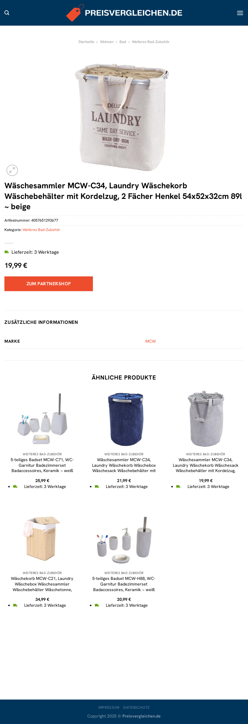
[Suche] (6, 13)
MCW (150, 341)
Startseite (86, 41)
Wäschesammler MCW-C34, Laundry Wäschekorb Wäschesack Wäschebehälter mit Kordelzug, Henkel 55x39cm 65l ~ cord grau (206, 468)
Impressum (108, 707)
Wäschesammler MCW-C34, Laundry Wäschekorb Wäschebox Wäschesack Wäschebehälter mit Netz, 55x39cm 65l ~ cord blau (124, 468)
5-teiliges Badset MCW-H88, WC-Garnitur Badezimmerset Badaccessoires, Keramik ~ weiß (123, 584)
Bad (122, 41)
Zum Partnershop (49, 284)
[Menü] (240, 13)
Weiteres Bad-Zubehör (151, 41)
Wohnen (107, 41)
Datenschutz (136, 707)
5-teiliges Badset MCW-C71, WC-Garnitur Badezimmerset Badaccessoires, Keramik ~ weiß (42, 465)
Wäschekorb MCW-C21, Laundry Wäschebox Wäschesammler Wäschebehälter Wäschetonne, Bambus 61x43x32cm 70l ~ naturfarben (42, 589)
